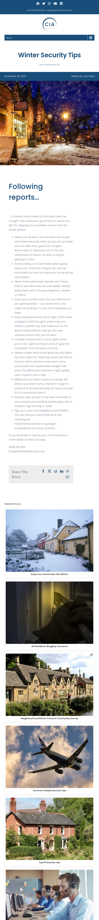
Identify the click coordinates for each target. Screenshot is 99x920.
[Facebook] (43, 471)
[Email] (67, 477)
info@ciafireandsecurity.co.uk (59, 10)
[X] (49, 471)
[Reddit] (55, 471)
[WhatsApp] (67, 471)
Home (41, 65)
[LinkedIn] (62, 471)
